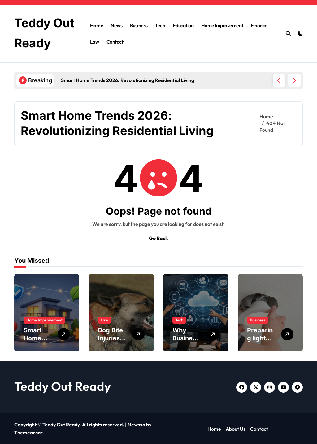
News (116, 25)
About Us (235, 429)
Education (183, 25)
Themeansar (28, 432)
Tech (160, 25)
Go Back (158, 238)
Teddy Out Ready (62, 386)
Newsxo (136, 424)
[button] (294, 80)
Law (94, 42)
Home (96, 25)
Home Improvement (222, 25)
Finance (259, 25)
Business (139, 25)
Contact (115, 42)
